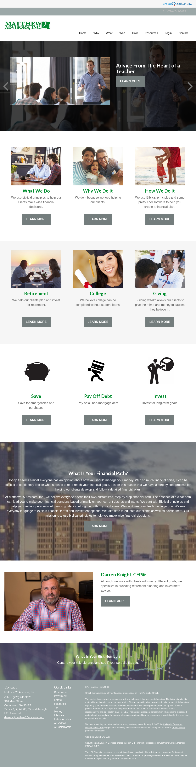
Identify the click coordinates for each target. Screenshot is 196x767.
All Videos (60, 723)
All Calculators (62, 727)
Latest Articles (62, 719)
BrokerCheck (152, 693)
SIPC (96, 746)
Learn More (130, 81)
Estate (58, 699)
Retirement (60, 692)
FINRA (88, 746)
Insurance (60, 703)
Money (58, 711)
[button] (96, 28)
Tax (56, 707)
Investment (60, 696)
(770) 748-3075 (174, 11)
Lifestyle (59, 715)
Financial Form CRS (99, 687)
